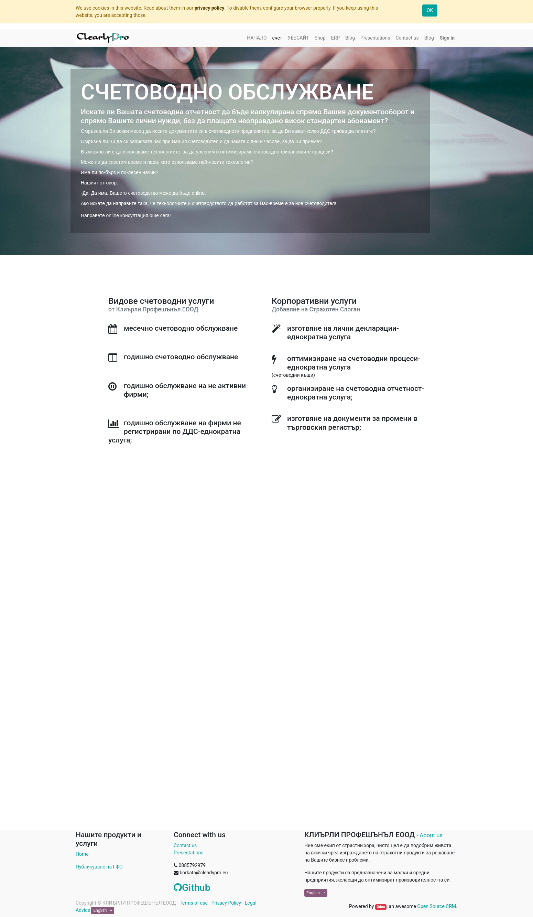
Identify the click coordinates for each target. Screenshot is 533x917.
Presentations (188, 852)
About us (431, 835)
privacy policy (210, 8)
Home (82, 854)
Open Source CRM (436, 906)
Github (192, 887)
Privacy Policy (226, 903)
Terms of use (194, 903)
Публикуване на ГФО (99, 867)
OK (430, 10)
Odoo (381, 907)
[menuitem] (256, 38)
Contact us (185, 845)
